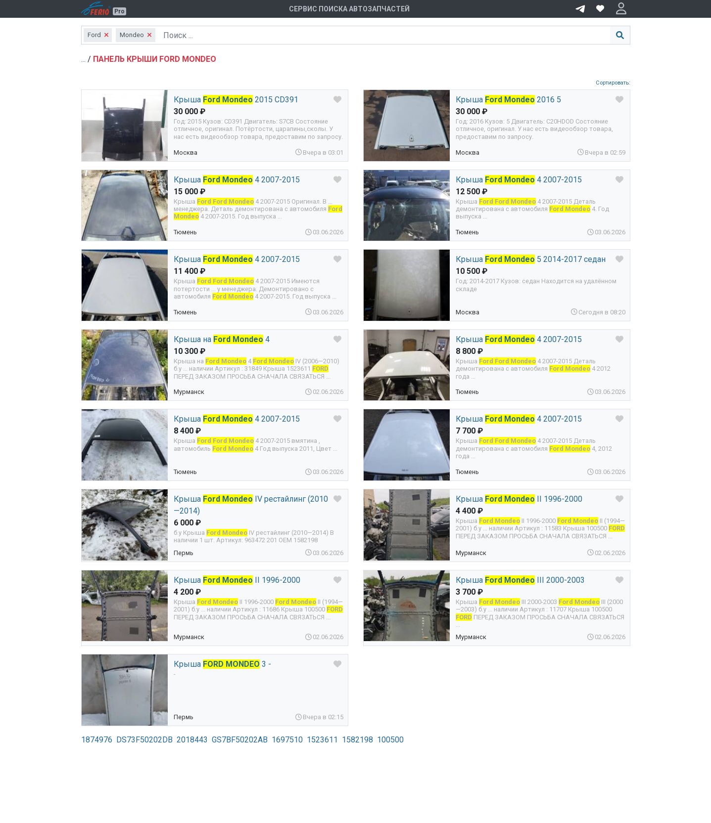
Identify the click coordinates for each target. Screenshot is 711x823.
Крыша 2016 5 (508, 99)
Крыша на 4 (222, 339)
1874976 (96, 739)
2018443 (192, 739)
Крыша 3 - (222, 664)
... (84, 59)
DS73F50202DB (144, 739)
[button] (621, 9)
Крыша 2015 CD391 (236, 99)
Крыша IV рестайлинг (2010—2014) (251, 505)
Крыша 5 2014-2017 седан (531, 259)
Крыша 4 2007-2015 (237, 179)
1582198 (357, 739)
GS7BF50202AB (240, 739)
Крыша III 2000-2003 (520, 580)
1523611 (322, 739)
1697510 (287, 739)
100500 (390, 739)
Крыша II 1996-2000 (519, 499)
